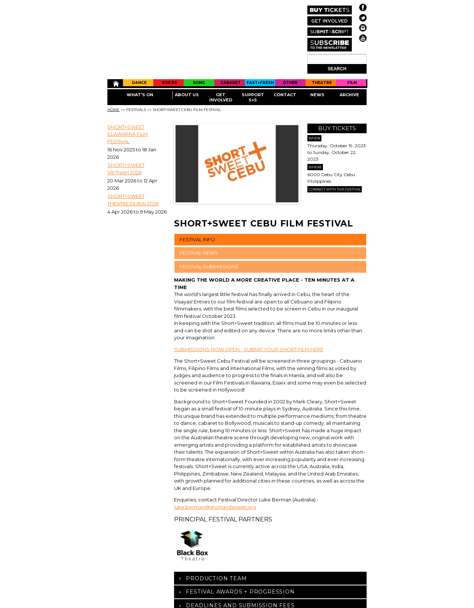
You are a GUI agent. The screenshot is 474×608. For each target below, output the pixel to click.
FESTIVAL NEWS (199, 253)
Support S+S (253, 97)
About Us (187, 94)
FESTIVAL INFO (197, 239)
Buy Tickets (337, 128)
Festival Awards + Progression (240, 591)
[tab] (270, 578)
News (317, 94)
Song (199, 82)
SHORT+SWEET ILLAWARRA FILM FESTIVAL (127, 134)
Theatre (322, 82)
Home (115, 83)
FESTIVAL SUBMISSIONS (209, 266)
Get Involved (220, 97)
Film (352, 82)
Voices (169, 82)
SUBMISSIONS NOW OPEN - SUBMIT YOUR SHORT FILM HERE (248, 349)
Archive (349, 94)
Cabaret (230, 82)
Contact (285, 94)
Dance (139, 82)
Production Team (216, 578)
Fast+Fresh (260, 82)
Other (290, 82)
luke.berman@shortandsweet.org (215, 507)
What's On (140, 94)
